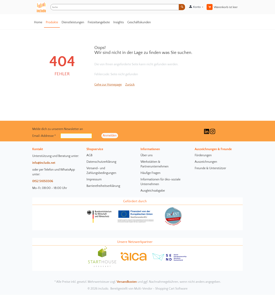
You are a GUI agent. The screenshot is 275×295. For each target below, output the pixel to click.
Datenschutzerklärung (101, 162)
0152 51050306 (42, 181)
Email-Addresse (44, 136)
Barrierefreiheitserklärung (103, 186)
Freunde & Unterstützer (210, 168)
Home (38, 22)
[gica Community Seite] (134, 260)
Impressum (94, 179)
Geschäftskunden (139, 22)
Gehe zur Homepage (108, 84)
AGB (89, 155)
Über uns (146, 155)
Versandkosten (127, 282)
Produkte (52, 22)
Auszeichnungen (206, 162)
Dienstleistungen (73, 22)
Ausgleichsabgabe (152, 190)
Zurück (130, 84)
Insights (118, 22)
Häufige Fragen (150, 173)
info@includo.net (43, 163)
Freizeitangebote (99, 22)
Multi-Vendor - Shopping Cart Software (160, 288)
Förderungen (203, 155)
